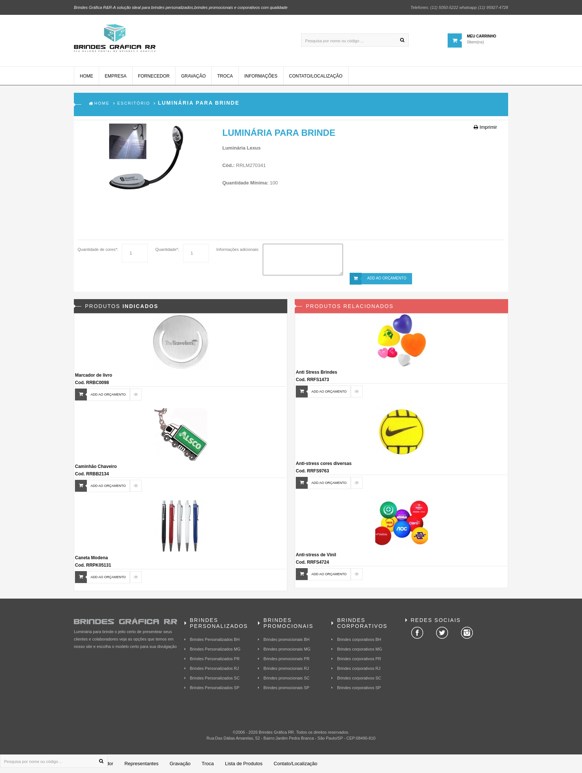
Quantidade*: (167, 249)
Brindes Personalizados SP (214, 687)
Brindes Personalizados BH (215, 639)
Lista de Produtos (243, 763)
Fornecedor (154, 76)
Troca (225, 76)
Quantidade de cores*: (98, 249)
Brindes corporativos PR (359, 658)
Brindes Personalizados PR (215, 658)
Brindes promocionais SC (287, 678)
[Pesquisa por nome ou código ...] (355, 40)
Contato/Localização (316, 76)
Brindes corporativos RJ (358, 668)
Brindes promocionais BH (287, 639)
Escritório (133, 103)
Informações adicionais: (237, 249)
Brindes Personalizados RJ (214, 668)
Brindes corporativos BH (359, 639)
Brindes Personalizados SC (215, 678)
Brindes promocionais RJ (286, 668)
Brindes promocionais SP (287, 687)
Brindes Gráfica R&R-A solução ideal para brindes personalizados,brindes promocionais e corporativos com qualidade (181, 7)
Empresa (116, 76)
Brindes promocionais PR (287, 658)
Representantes (141, 763)
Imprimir (485, 127)
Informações (260, 76)
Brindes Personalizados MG (215, 649)
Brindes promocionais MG (287, 649)
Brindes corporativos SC (359, 678)
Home (86, 76)
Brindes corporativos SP (359, 687)
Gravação (193, 76)
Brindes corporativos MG (359, 649)
